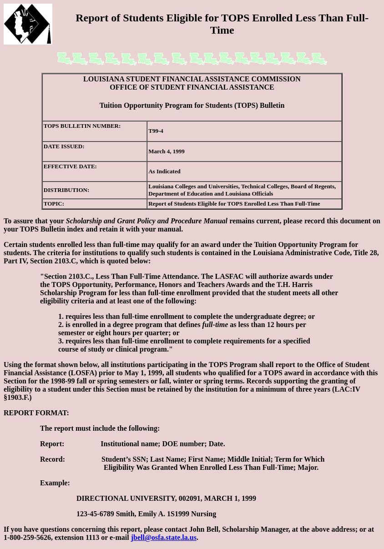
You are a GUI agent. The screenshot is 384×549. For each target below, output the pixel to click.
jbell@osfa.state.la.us (164, 537)
